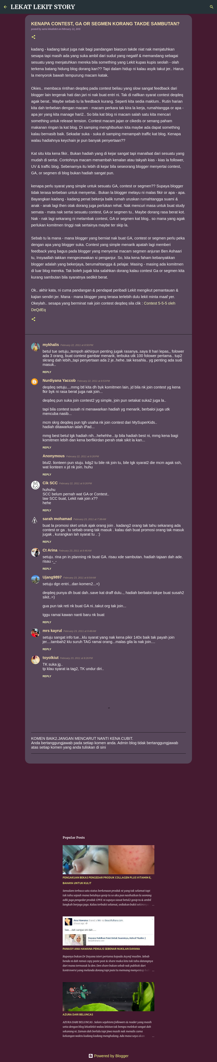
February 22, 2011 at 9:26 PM (82, 456)
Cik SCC (50, 483)
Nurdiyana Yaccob (59, 380)
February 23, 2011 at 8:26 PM (76, 658)
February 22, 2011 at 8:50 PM (77, 345)
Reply (47, 372)
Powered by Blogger (108, 1056)
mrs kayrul (52, 631)
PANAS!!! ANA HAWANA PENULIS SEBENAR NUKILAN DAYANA (101, 948)
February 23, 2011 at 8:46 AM (75, 550)
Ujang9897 (52, 577)
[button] (33, 37)
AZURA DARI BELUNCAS (78, 1014)
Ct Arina (50, 550)
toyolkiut (50, 658)
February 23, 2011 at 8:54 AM (79, 577)
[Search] (80, 6)
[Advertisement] (108, 796)
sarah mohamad (57, 519)
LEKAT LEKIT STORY (43, 7)
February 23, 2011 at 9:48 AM (79, 631)
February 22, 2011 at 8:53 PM (93, 380)
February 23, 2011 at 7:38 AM (89, 519)
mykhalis (51, 345)
